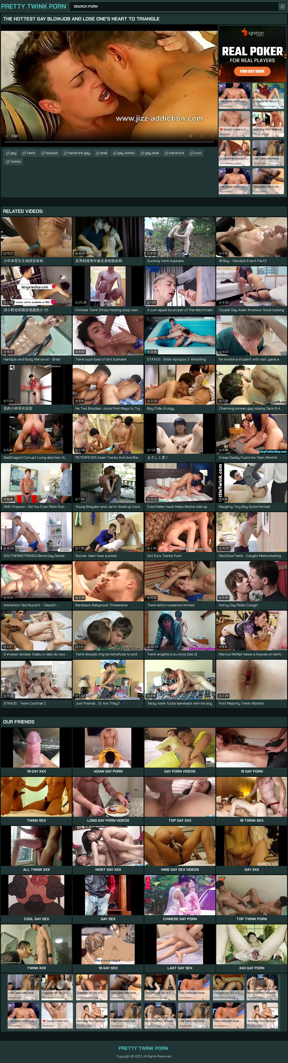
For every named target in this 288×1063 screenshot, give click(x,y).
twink (31, 153)
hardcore (176, 153)
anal (103, 153)
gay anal (152, 153)
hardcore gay (79, 153)
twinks (15, 161)
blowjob (52, 153)
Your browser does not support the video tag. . (109, 86)
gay (13, 153)
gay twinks (126, 153)
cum (197, 153)
